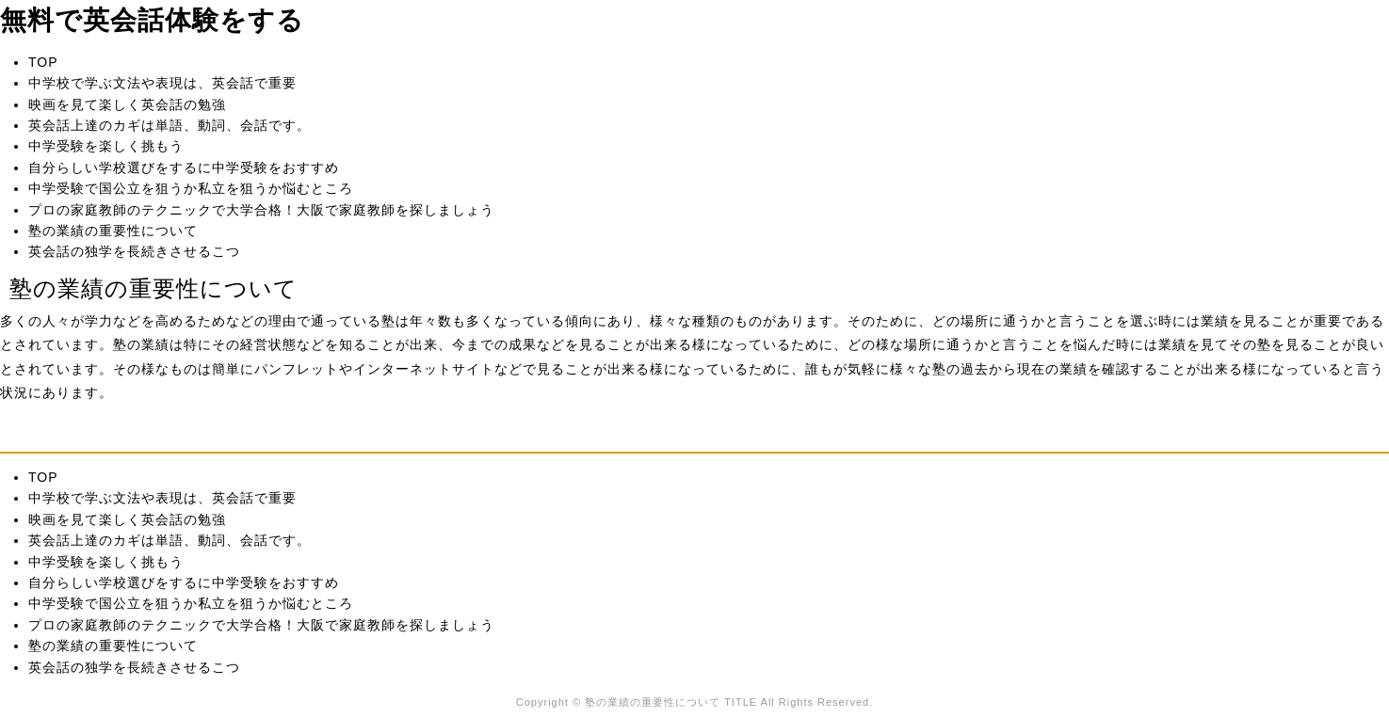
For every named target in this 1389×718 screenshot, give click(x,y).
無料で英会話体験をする (152, 20)
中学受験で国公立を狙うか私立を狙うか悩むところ (190, 188)
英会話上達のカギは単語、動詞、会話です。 (169, 125)
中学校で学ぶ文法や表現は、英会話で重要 (162, 82)
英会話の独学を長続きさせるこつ (134, 251)
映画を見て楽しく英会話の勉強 (127, 104)
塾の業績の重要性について (113, 230)
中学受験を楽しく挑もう (106, 145)
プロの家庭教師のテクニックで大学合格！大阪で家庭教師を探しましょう (261, 209)
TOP (43, 62)
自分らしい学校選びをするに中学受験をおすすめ (183, 167)
